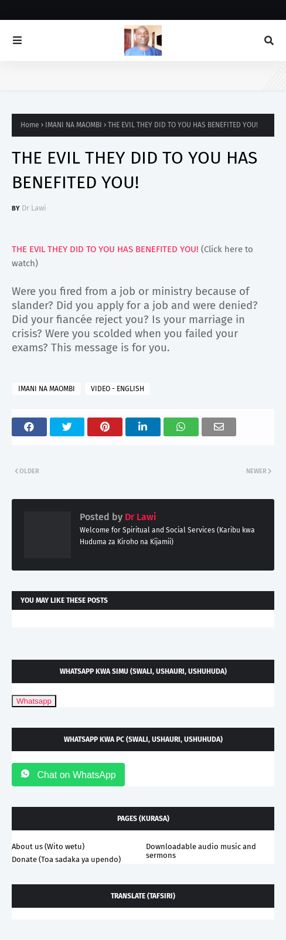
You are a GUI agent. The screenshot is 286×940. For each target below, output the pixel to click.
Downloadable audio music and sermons (201, 851)
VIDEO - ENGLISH (117, 389)
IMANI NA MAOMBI (73, 125)
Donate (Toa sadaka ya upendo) (66, 859)
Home (30, 125)
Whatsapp (34, 701)
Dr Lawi (34, 207)
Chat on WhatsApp (68, 774)
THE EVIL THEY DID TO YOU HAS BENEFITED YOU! (105, 249)
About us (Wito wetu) (48, 846)
